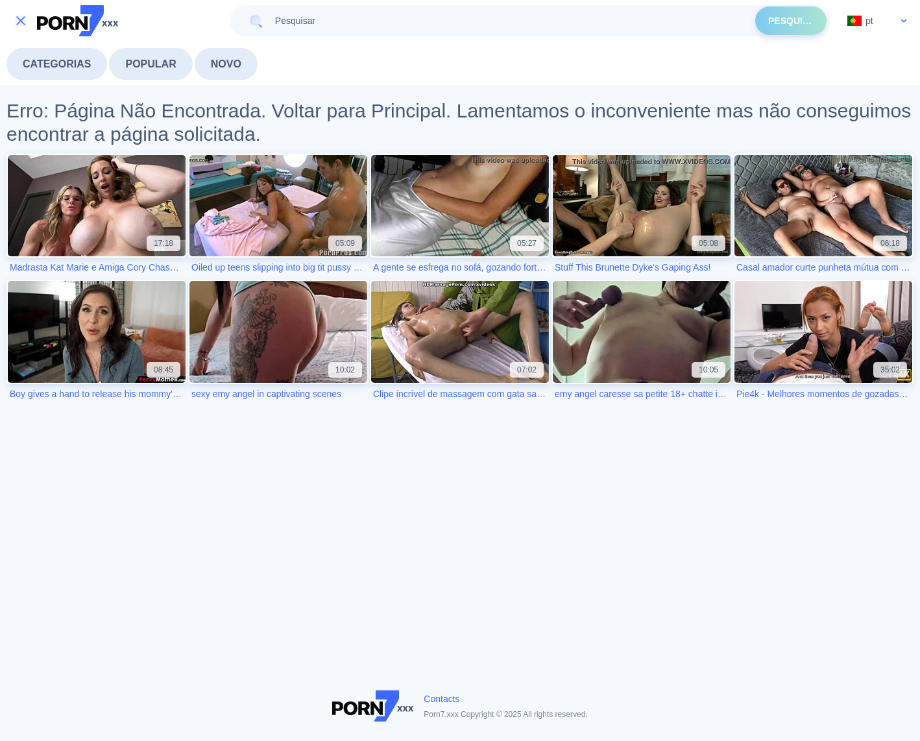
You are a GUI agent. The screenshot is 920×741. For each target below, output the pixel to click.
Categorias (57, 63)
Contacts (441, 699)
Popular (150, 63)
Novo (226, 63)
